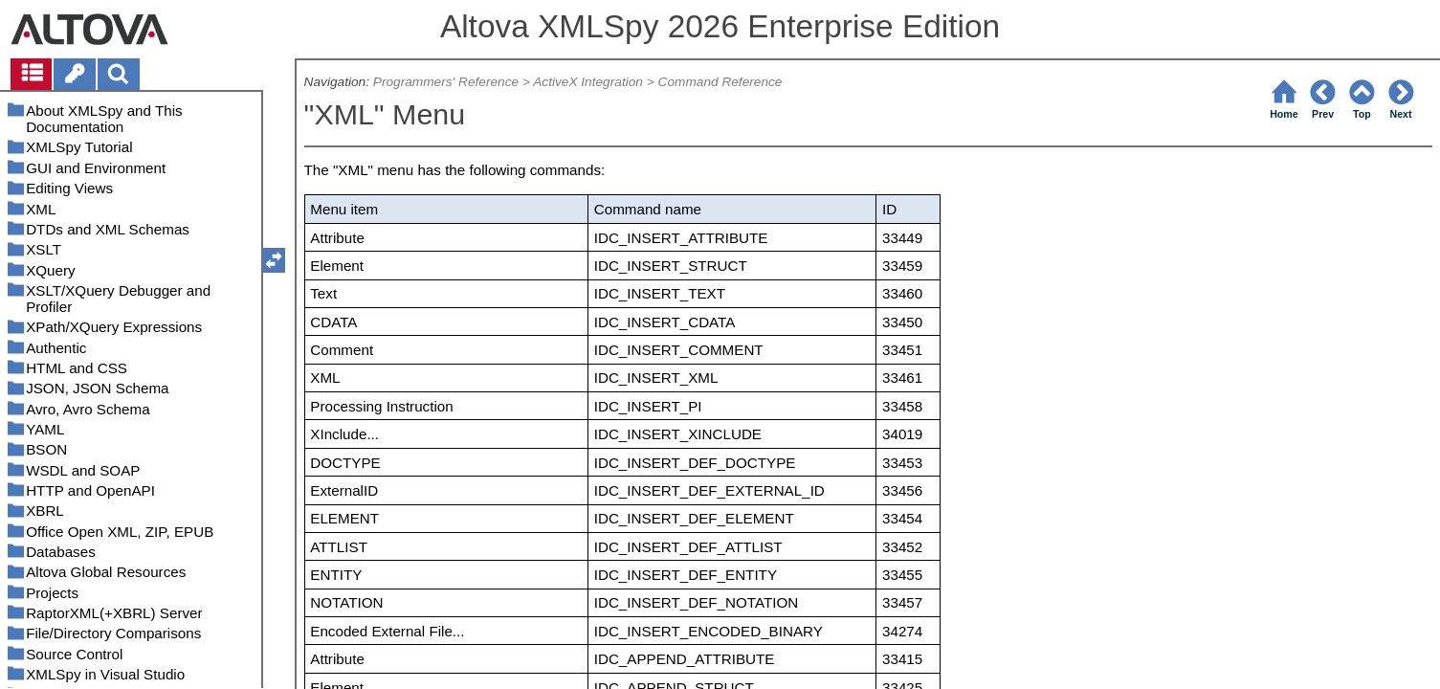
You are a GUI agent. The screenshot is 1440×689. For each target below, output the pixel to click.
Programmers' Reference (446, 82)
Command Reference (720, 82)
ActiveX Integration (588, 82)
